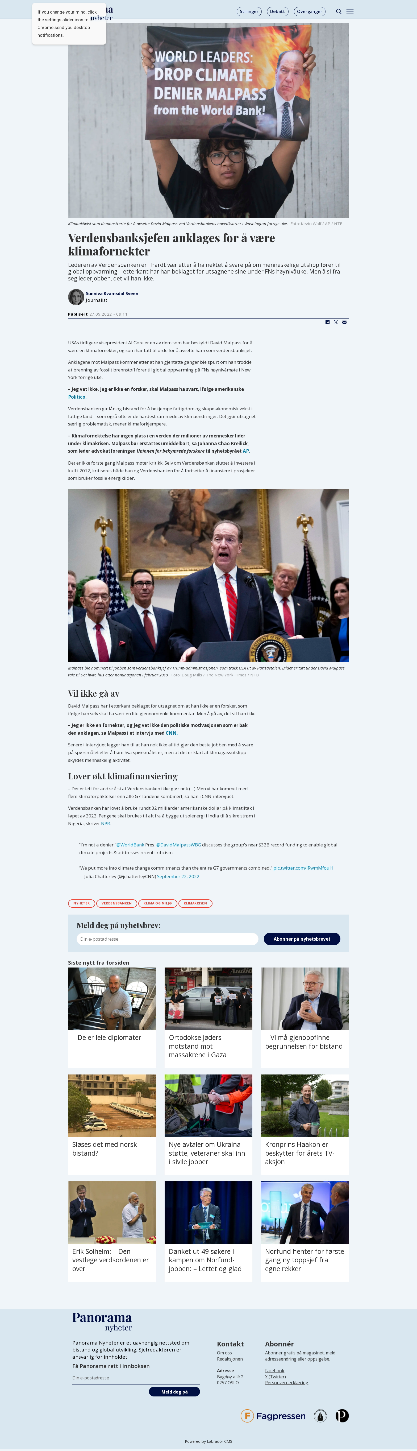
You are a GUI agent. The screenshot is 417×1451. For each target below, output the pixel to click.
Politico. (77, 397)
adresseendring (281, 1360)
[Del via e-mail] (344, 322)
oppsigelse (318, 1360)
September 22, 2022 (178, 876)
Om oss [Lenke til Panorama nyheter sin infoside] (224, 1354)
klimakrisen (214, 904)
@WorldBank (130, 845)
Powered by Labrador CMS (208, 1442)
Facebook (274, 1372)
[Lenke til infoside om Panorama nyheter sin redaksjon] (230, 1364)
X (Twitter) (275, 1378)
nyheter (83, 904)
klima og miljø (171, 904)
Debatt (277, 11)
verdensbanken (124, 904)
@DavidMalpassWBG (178, 845)
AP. (246, 451)
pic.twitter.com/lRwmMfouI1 (303, 868)
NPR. (106, 823)
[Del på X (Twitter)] (336, 322)
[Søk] (338, 11)
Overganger (309, 11)
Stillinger (249, 11)
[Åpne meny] (350, 11)
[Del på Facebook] (327, 322)
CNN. (172, 733)
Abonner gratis (280, 1354)
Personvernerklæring (286, 1384)
